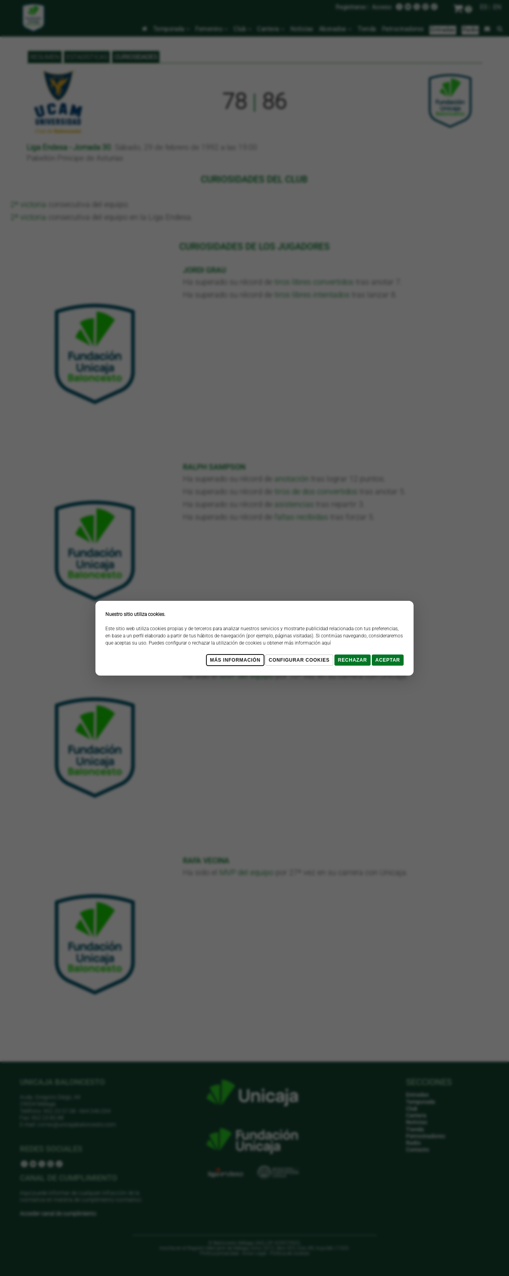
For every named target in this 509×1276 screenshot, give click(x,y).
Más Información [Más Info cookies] (235, 660)
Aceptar (387, 660)
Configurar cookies (299, 660)
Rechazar (352, 660)
